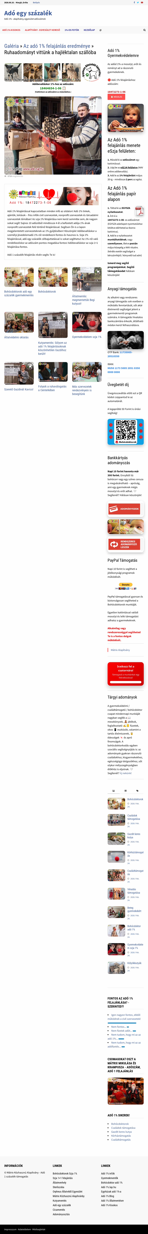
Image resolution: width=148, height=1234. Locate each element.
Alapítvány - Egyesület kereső (42, 29)
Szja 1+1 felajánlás (63, 1178)
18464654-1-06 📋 (53, 88)
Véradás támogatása (133, 891)
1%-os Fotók (72, 29)
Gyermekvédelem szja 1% (86, 337)
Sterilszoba (58, 1187)
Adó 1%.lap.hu (108, 1187)
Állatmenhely (59, 1182)
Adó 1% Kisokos (109, 1205)
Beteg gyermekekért (134, 909)
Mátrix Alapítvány (120, 650)
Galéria (11, 46)
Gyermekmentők (109, 1178)
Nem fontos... (120, 1026)
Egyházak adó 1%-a (111, 1191)
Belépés (36, 2)
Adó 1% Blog (107, 1196)
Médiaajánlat (38, 1229)
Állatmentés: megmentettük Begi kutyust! (83, 299)
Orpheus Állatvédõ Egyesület (67, 1191)
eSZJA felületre (129, 167)
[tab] (113, 791)
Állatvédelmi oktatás (16, 337)
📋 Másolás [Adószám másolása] (116, 96)
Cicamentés (59, 1209)
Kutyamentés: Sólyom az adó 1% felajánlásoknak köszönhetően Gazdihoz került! (52, 348)
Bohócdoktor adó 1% (134, 928)
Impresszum (10, 1229)
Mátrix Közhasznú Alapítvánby (69, 1196)
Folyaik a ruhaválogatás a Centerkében (52, 388)
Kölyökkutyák (134, 963)
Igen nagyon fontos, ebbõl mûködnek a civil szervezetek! (124, 1018)
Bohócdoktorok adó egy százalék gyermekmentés (19, 293)
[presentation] (113, 791)
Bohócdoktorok (47, 291)
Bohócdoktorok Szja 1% (65, 1173)
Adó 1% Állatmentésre (112, 1200)
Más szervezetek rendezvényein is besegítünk (82, 390)
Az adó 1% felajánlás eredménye (56, 46)
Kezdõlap (89, 29)
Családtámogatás (121, 1139)
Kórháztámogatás (121, 1135)
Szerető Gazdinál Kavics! (18, 389)
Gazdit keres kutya (121, 1131)
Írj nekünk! (126, 773)
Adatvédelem (24, 1229)
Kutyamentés (59, 1200)
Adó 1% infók (108, 1173)
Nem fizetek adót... (123, 1030)
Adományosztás (61, 1214)
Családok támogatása (133, 817)
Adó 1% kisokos (11, 29)
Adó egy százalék (28, 13)
